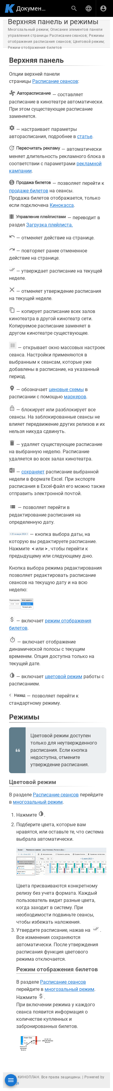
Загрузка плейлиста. (49, 225)
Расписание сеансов (55, 81)
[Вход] (103, 8)
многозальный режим (38, 802)
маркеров (75, 397)
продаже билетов (28, 191)
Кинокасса (62, 205)
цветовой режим (63, 676)
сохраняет (33, 472)
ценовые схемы (66, 389)
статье (84, 136)
